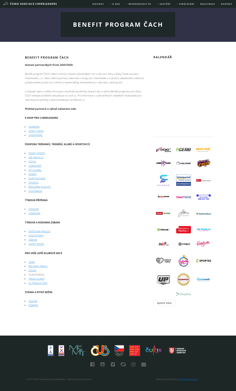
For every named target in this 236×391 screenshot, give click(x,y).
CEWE (32, 262)
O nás (115, 4)
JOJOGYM (34, 209)
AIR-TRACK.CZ (36, 157)
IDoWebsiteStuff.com (188, 379)
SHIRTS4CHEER (37, 178)
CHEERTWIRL (36, 135)
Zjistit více (164, 303)
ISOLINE (33, 301)
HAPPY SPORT (36, 244)
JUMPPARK (34, 213)
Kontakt (226, 4)
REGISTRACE (207, 4)
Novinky (98, 4)
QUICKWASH (35, 191)
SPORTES (34, 182)
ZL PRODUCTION (38, 283)
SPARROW (34, 126)
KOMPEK (33, 305)
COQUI (32, 161)
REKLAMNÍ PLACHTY (40, 186)
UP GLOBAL (35, 170)
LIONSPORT (35, 165)
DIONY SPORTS (37, 153)
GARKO (33, 174)
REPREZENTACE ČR (138, 4)
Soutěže (163, 4)
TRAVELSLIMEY (37, 278)
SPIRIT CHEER (36, 131)
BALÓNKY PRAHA (38, 266)
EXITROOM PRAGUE (39, 231)
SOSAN (32, 270)
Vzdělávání (185, 4)
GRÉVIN (33, 239)
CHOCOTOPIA (36, 235)
